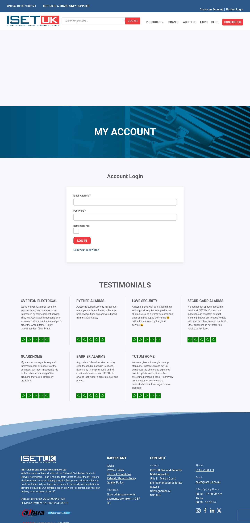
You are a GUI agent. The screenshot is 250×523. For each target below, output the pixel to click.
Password (79, 129)
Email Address (82, 113)
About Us (189, 14)
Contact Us (232, 14)
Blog (214, 14)
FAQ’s (204, 14)
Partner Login (234, 2)
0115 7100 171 (205, 388)
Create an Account (211, 2)
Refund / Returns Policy (121, 396)
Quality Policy (115, 400)
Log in (82, 159)
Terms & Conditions (119, 392)
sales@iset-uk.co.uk (208, 400)
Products (155, 15)
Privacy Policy (115, 388)
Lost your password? (86, 168)
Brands (173, 14)
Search (133, 14)
